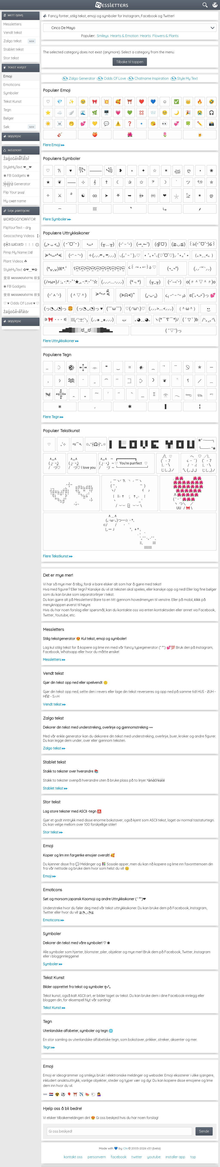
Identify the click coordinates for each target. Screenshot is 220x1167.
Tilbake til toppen (129, 62)
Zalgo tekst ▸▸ (54, 748)
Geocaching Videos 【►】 (21, 236)
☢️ (57, 1094)
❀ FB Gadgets (14, 286)
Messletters (12, 24)
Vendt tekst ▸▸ (54, 704)
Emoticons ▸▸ (53, 920)
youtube (153, 1157)
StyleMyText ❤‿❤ (17, 167)
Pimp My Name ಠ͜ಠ (17, 252)
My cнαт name (14, 201)
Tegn (7, 110)
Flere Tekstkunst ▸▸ (58, 556)
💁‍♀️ (99, 1094)
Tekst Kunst (12, 101)
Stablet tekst (13, 49)
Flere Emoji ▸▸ (53, 145)
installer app (175, 1157)
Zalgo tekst (12, 41)
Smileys (103, 36)
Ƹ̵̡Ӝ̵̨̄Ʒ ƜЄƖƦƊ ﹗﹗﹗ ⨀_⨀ (21, 244)
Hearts (145, 36)
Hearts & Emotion (124, 36)
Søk (6, 127)
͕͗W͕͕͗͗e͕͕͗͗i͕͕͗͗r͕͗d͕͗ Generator (16, 184)
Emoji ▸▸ (49, 876)
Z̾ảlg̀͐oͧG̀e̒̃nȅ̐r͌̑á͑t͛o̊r (16, 312)
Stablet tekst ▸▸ (55, 788)
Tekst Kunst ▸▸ (54, 1008)
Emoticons (11, 84)
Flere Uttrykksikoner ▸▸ (61, 341)
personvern (97, 1157)
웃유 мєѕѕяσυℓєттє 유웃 (21, 278)
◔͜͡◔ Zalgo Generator (78, 78)
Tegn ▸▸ (49, 1047)
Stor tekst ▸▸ (53, 832)
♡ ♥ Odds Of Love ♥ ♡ (21, 303)
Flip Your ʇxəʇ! (13, 192)
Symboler (10, 93)
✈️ (81, 1094)
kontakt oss (73, 1157)
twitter (136, 1157)
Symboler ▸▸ (52, 964)
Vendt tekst (12, 32)
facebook (118, 1157)
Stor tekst (11, 58)
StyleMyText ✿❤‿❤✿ (20, 269)
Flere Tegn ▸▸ (53, 417)
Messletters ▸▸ (54, 659)
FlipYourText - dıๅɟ (17, 227)
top (193, 1157)
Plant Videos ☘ (15, 261)
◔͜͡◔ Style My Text (184, 78)
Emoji (7, 76)
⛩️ (75, 1094)
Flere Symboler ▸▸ (57, 219)
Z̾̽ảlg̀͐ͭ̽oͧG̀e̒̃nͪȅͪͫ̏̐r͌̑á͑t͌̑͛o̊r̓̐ (16, 159)
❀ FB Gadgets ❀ (16, 175)
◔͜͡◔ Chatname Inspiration (148, 78)
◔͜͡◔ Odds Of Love (111, 78)
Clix (125, 1148)
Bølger (8, 118)
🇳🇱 (51, 1094)
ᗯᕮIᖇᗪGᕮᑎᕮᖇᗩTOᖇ (19, 219)
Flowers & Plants (166, 36)
